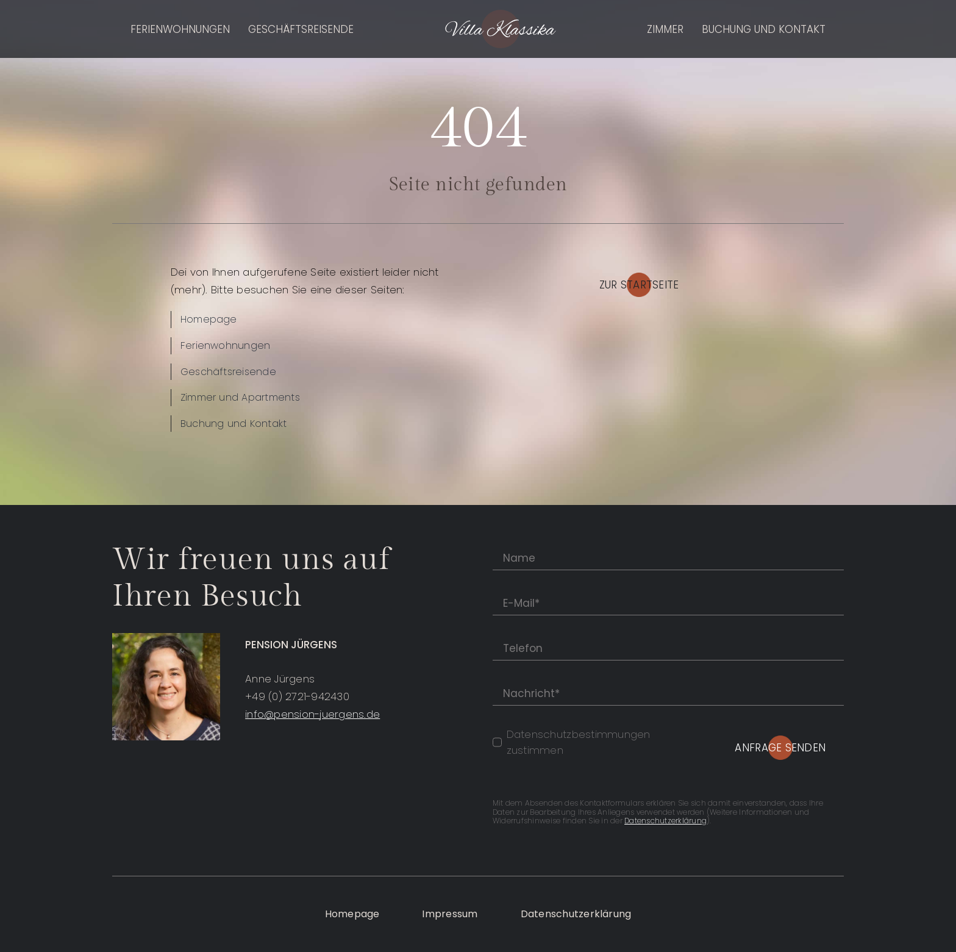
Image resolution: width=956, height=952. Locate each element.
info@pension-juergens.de (312, 714)
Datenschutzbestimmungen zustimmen (579, 742)
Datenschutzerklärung (665, 820)
